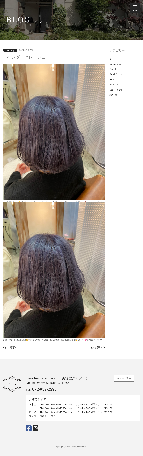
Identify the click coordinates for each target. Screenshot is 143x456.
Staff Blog (115, 89)
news (112, 79)
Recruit (113, 84)
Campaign (115, 64)
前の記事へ (10, 347)
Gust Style (115, 74)
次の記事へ (98, 347)
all (111, 58)
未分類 (113, 94)
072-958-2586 (44, 389)
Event (112, 69)
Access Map (124, 378)
